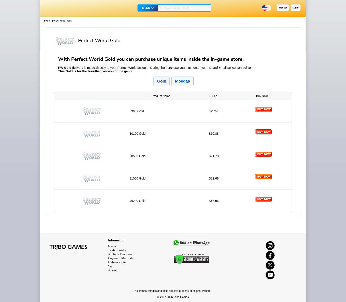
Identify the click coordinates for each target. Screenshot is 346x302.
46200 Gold (137, 201)
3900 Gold (137, 111)
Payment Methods (121, 258)
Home (47, 21)
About (112, 270)
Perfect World (58, 21)
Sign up (283, 7)
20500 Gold (137, 156)
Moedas (182, 81)
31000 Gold (137, 178)
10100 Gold (137, 133)
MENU (146, 8)
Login (296, 7)
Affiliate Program (120, 254)
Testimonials (117, 250)
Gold (69, 21)
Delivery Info (117, 262)
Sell (111, 266)
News (112, 246)
